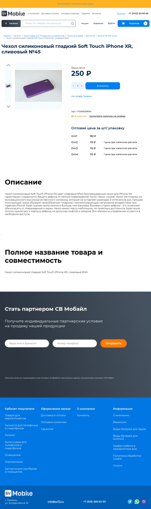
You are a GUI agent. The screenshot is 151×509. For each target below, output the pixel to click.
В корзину (103, 85)
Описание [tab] (23, 182)
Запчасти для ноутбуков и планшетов (21, 470)
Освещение (13, 455)
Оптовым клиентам (70, 13)
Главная (7, 36)
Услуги (117, 465)
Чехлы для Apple (75, 36)
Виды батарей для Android (125, 437)
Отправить (114, 343)
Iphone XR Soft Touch (107, 36)
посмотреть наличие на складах (107, 116)
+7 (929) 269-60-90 (94, 501)
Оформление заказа (56, 408)
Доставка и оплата (50, 13)
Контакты (96, 13)
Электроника (14, 461)
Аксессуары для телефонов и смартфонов (44, 36)
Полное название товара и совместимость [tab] (54, 256)
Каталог (17, 36)
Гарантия (85, 13)
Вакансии (119, 422)
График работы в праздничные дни (125, 447)
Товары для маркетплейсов (15, 417)
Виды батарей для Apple (129, 429)
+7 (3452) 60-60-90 (138, 13)
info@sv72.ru (56, 501)
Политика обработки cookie (127, 457)
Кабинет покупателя (19, 408)
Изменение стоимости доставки (75, 3)
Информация (123, 408)
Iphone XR (90, 36)
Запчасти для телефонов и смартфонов (21, 427)
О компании (33, 13)
